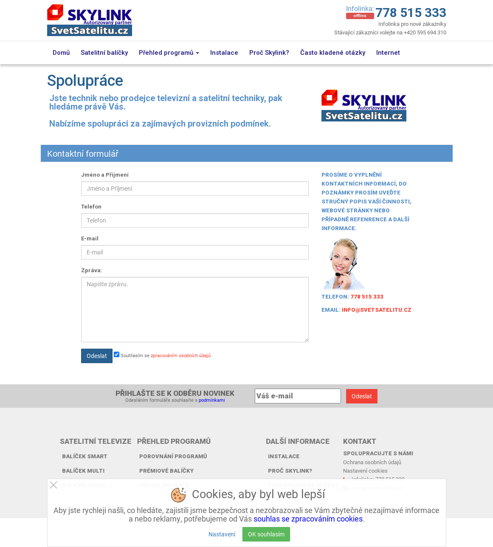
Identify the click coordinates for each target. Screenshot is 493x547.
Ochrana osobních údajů (335, 462)
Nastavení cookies (328, 470)
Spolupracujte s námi (341, 453)
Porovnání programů (136, 456)
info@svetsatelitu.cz (376, 310)
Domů (61, 52)
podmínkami (212, 400)
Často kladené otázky (332, 52)
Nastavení (221, 534)
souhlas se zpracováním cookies (308, 518)
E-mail (90, 238)
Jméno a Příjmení (105, 175)
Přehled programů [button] (169, 52)
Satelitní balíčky (104, 52)
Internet (388, 52)
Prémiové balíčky (129, 471)
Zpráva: (91, 270)
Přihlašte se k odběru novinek (175, 393)
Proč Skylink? (269, 52)
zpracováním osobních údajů (181, 355)
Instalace (224, 52)
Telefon (91, 206)
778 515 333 (410, 12)
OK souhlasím (266, 534)
